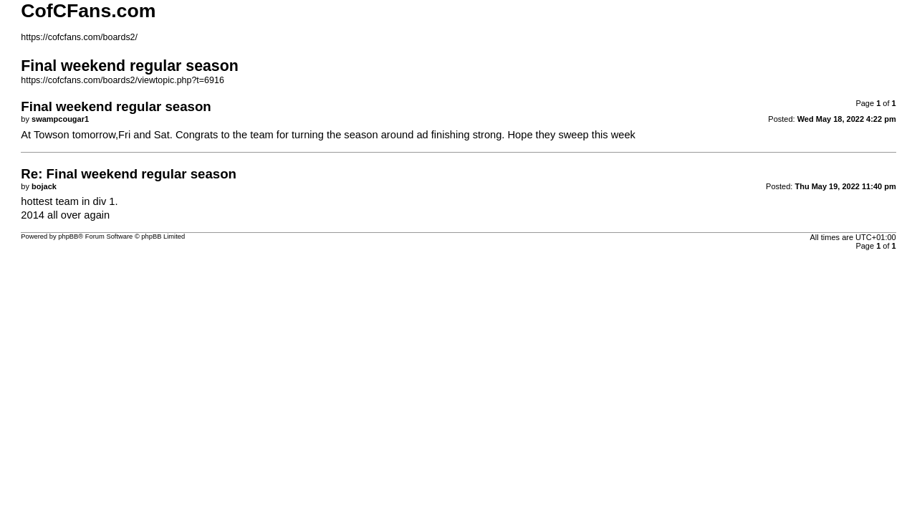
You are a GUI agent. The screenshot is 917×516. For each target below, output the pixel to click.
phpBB (68, 236)
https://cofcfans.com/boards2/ (79, 37)
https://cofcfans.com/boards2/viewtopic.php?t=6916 (122, 80)
